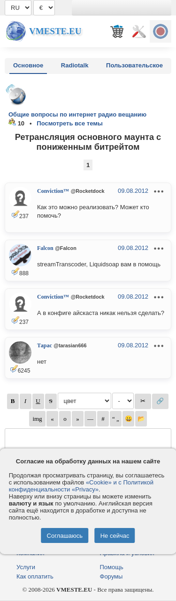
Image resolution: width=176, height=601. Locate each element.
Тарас (44, 345)
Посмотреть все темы (70, 123)
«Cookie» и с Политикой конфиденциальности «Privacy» (81, 486)
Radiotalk (75, 65)
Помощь (111, 567)
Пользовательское (134, 65)
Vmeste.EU (55, 31)
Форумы (111, 576)
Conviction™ (53, 191)
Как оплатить (35, 576)
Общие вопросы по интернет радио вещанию (77, 114)
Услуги (25, 567)
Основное (28, 65)
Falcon (45, 248)
